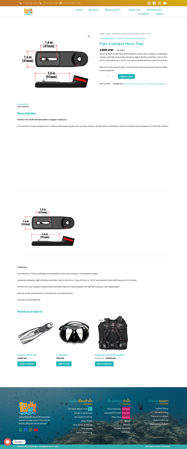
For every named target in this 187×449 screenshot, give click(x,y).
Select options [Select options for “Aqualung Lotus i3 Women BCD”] (105, 364)
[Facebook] (154, 3)
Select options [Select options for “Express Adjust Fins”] (27, 364)
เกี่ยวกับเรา (88, 9)
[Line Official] (149, 3)
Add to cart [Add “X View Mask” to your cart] (64, 364)
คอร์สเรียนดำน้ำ (142, 9)
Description (23, 106)
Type (108, 33)
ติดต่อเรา (161, 13)
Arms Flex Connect (120, 33)
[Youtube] (165, 3)
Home (102, 33)
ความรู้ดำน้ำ (160, 9)
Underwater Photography (135, 38)
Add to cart (126, 76)
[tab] (23, 106)
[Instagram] (159, 3)
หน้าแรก (75, 9)
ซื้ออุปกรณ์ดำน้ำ (106, 9)
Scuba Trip (124, 9)
